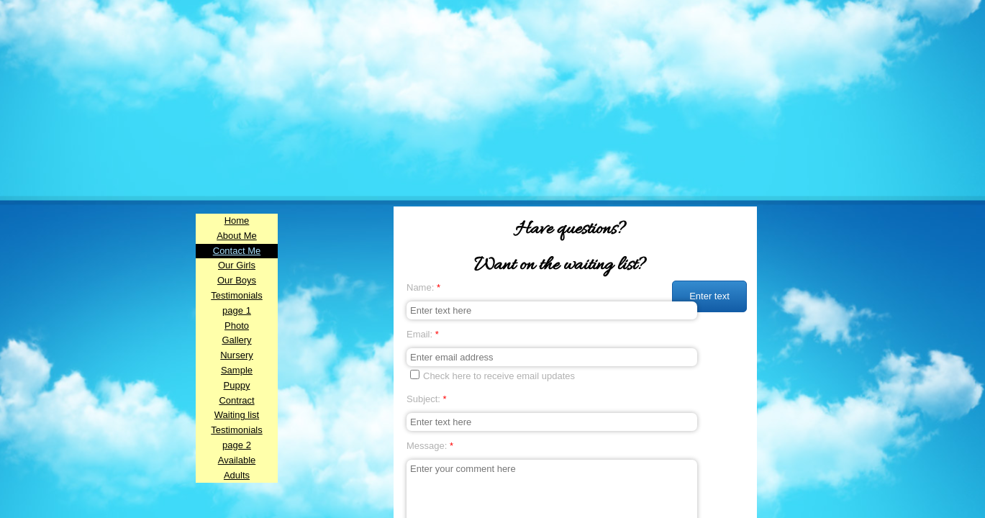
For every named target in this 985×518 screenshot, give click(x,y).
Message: (430, 445)
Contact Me (236, 250)
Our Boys (236, 280)
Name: (423, 287)
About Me (237, 235)
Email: (423, 334)
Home (237, 220)
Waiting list (236, 414)
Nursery (236, 355)
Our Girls (236, 265)
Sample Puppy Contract (236, 385)
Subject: (427, 399)
